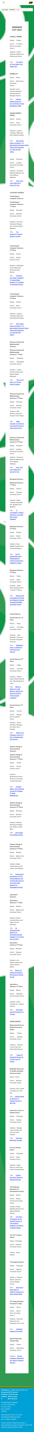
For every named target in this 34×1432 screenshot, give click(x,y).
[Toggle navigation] (3, 2)
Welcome (5, 9)
